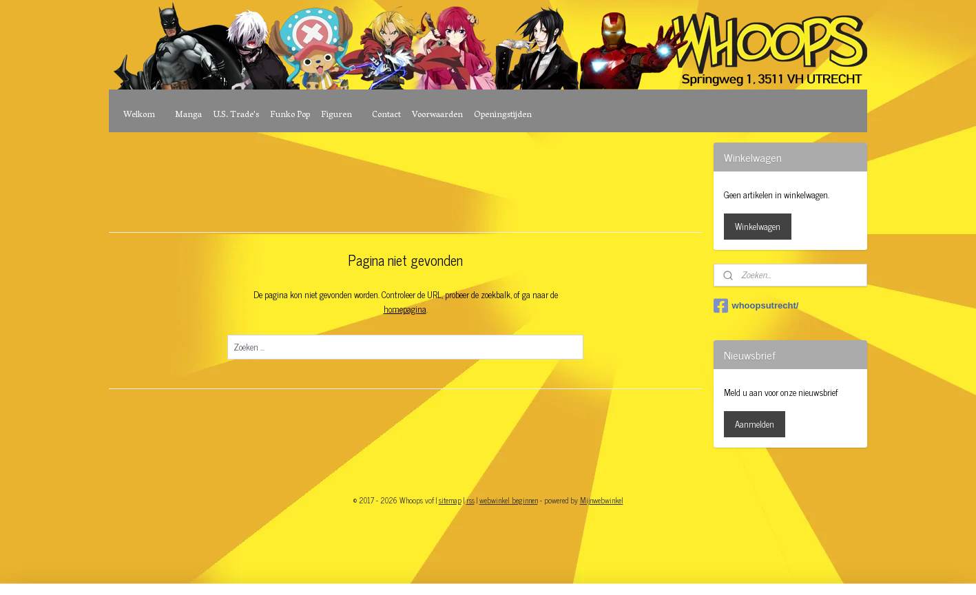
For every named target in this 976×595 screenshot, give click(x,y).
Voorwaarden (437, 115)
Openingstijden (503, 115)
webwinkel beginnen (508, 500)
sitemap (450, 500)
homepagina (405, 309)
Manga (188, 115)
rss (470, 500)
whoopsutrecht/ (756, 306)
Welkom (139, 115)
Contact (386, 115)
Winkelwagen (757, 226)
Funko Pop (290, 115)
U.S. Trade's (236, 115)
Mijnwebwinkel (601, 500)
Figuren (336, 115)
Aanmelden (754, 424)
